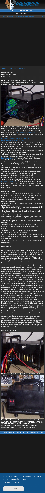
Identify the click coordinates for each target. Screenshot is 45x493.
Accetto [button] (13, 489)
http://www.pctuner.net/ (8, 158)
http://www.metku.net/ (8, 181)
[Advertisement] (22, 42)
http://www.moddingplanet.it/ (25, 132)
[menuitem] (16, 10)
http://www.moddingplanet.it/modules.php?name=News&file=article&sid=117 (15, 139)
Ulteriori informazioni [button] (12, 482)
